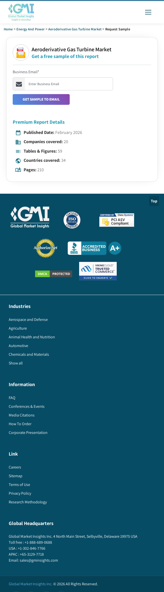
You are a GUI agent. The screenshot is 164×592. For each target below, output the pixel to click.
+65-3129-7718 (31, 554)
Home (8, 29)
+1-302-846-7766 (31, 548)
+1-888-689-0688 (38, 542)
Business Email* (26, 71)
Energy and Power (30, 29)
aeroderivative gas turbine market (75, 29)
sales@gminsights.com (38, 560)
